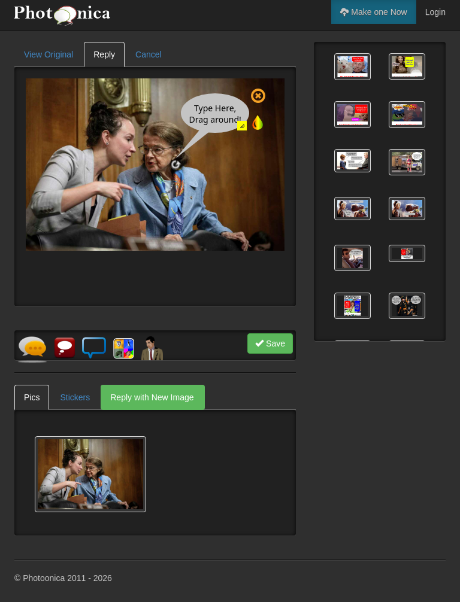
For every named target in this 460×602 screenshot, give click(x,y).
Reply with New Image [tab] (151, 397)
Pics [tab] (32, 397)
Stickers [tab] (75, 397)
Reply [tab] (104, 54)
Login (435, 12)
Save (270, 343)
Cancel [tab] (148, 54)
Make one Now (373, 12)
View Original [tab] (48, 54)
